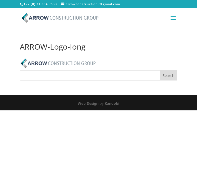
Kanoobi (112, 103)
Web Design (88, 103)
